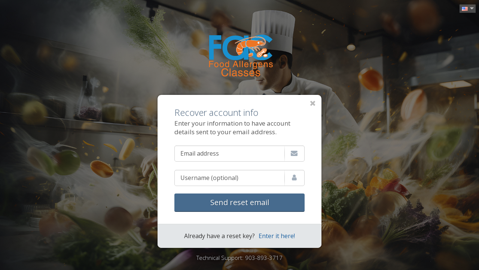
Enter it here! (277, 236)
